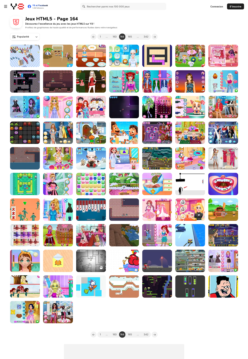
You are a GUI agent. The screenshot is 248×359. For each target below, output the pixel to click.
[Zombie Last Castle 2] (223, 235)
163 (115, 36)
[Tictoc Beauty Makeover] (25, 261)
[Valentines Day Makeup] (190, 209)
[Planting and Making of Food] (223, 209)
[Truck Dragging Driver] (25, 56)
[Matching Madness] (91, 184)
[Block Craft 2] (124, 235)
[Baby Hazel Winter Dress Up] (91, 158)
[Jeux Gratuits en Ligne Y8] (17, 6)
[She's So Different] (223, 158)
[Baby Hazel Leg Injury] (190, 56)
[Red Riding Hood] (58, 235)
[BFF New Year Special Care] (58, 107)
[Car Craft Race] (190, 235)
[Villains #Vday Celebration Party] (25, 107)
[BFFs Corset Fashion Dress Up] (124, 81)
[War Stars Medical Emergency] (58, 286)
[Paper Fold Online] (58, 261)
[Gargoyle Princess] (157, 107)
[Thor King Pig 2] (124, 209)
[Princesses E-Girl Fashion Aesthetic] (223, 261)
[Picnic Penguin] (25, 184)
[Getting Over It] (124, 261)
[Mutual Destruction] (124, 107)
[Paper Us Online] (91, 261)
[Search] (84, 6)
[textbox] (25, 36)
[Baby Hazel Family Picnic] (190, 158)
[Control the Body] (25, 81)
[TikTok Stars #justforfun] (58, 312)
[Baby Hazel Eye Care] (124, 158)
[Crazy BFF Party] (157, 133)
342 (146, 36)
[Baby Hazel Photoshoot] (58, 158)
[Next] (155, 37)
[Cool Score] (58, 56)
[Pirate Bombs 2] (25, 158)
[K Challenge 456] (25, 209)
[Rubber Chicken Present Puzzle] (25, 235)
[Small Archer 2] (157, 261)
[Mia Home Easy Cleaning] (124, 184)
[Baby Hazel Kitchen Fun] (190, 133)
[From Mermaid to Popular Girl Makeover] (157, 235)
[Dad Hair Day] (223, 286)
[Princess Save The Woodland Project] (25, 312)
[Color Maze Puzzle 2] (157, 56)
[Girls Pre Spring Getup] (58, 184)
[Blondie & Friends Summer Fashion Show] (91, 235)
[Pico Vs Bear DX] (91, 133)
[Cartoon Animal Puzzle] (91, 286)
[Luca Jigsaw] (124, 133)
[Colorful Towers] (190, 286)
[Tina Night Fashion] (190, 81)
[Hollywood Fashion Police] (58, 133)
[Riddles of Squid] (25, 286)
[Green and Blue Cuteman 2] (124, 286)
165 (130, 36)
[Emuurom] (157, 286)
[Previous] (93, 37)
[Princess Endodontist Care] (223, 184)
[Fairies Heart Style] (157, 209)
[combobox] (25, 36)
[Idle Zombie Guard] (190, 261)
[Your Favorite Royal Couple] (91, 107)
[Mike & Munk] (58, 81)
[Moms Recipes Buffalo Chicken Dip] (91, 56)
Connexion (216, 6)
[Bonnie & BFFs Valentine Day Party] (223, 56)
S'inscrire (235, 6)
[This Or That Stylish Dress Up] (223, 81)
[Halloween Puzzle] (25, 133)
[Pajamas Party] (124, 56)
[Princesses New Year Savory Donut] (157, 184)
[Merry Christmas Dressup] (91, 81)
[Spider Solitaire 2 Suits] (91, 209)
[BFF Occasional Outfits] (58, 209)
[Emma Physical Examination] (157, 81)
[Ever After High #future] (223, 133)
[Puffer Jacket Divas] (223, 107)
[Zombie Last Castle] (157, 158)
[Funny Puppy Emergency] (190, 107)
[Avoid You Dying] (190, 184)
